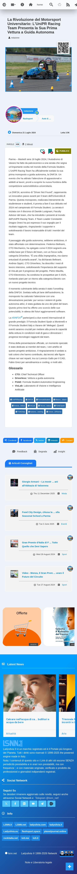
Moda (64, 493)
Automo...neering (35, 412)
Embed (67, 440)
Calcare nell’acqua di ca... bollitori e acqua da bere (27, 721)
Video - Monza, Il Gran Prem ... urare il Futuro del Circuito (43, 575)
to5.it (35, 838)
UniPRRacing (16, 400)
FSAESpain (59, 406)
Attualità (11, 733)
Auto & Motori (49, 118)
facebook (26, 440)
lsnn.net (11, 853)
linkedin (53, 440)
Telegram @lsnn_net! (47, 798)
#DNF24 (16, 317)
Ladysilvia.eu (10, 831)
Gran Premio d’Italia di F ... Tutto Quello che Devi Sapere (40, 544)
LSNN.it (7, 824)
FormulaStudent (43, 400)
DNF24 (29, 400)
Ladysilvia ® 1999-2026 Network (39, 853)
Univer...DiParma (53, 412)
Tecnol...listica (44, 406)
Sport (64, 554)
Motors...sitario (60, 400)
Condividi (10, 440)
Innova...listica (18, 406)
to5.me (25, 838)
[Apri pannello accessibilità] (22, 4)
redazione (28, 110)
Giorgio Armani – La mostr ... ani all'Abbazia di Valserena (40, 483)
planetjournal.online (55, 831)
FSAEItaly (20, 412)
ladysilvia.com (38, 824)
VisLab (31, 406)
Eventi (64, 524)
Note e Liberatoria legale (38, 862)
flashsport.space (31, 831)
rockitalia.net (10, 838)
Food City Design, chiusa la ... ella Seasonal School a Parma (41, 514)
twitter (40, 440)
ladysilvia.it (56, 824)
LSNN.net (21, 824)
